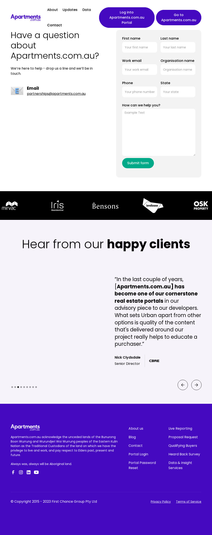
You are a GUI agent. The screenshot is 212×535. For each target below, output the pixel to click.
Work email (132, 60)
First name (131, 38)
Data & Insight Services (180, 465)
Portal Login (138, 454)
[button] (182, 401)
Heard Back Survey (184, 454)
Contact (54, 25)
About (52, 9)
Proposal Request (183, 437)
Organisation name (177, 60)
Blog (132, 437)
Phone (127, 82)
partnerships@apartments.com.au (56, 93)
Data (86, 9)
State (165, 82)
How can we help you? (141, 105)
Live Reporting (180, 428)
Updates (70, 9)
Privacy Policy (161, 501)
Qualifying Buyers (182, 445)
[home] (26, 17)
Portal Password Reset (142, 465)
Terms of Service (188, 501)
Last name (170, 38)
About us (136, 428)
